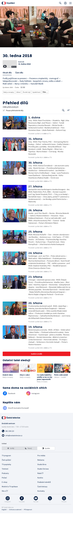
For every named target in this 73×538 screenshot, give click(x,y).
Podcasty (5, 498)
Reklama (40, 485)
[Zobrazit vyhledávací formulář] (60, 3)
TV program (6, 480)
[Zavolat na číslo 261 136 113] (36, 455)
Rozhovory (24, 117)
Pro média (41, 480)
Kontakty (41, 516)
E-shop (4, 507)
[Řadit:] (68, 135)
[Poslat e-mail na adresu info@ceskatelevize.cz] (36, 460)
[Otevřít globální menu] (70, 3)
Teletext (5, 493)
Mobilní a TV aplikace (10, 511)
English (4, 534)
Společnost (35, 114)
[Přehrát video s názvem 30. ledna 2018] (36, 26)
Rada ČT (40, 498)
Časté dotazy (42, 511)
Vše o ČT (5, 516)
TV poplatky (6, 489)
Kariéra (40, 502)
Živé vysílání (6, 485)
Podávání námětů (44, 507)
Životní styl (26, 114)
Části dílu (19, 94)
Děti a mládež (46, 114)
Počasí (4, 502)
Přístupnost (28, 534)
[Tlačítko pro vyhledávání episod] (63, 135)
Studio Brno (41, 489)
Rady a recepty (8, 114)
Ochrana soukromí (15, 534)
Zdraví (18, 114)
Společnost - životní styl (11, 117)
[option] (11, 473)
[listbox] (28, 473)
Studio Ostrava (43, 493)
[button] (36, 26)
